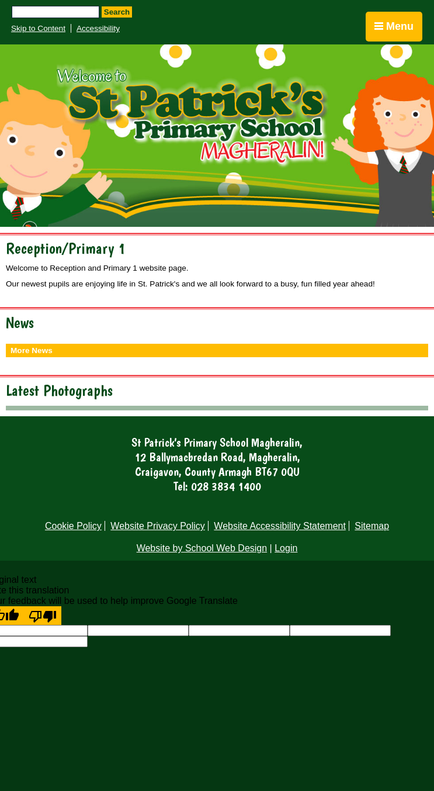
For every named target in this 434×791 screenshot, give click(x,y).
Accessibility (98, 28)
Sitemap (372, 526)
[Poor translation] (42, 615)
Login (286, 548)
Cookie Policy (73, 526)
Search (117, 12)
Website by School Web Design (202, 548)
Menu (394, 26)
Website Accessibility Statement (280, 526)
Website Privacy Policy (157, 526)
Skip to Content (38, 28)
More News (32, 350)
